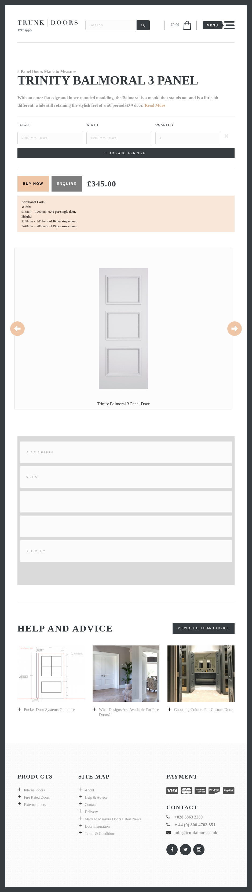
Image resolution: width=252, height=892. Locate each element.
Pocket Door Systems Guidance (49, 709)
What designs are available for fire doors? (129, 712)
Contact (91, 805)
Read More (155, 105)
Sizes (32, 477)
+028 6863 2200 (188, 817)
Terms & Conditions (100, 834)
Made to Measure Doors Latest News (113, 819)
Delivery (36, 551)
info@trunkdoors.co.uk (195, 832)
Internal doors (34, 790)
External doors (35, 805)
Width (92, 124)
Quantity (164, 124)
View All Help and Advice (203, 628)
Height (24, 124)
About (89, 790)
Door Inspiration (97, 826)
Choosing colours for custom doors (204, 709)
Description (39, 452)
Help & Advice (96, 797)
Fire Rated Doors (37, 797)
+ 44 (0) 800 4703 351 (195, 824)
